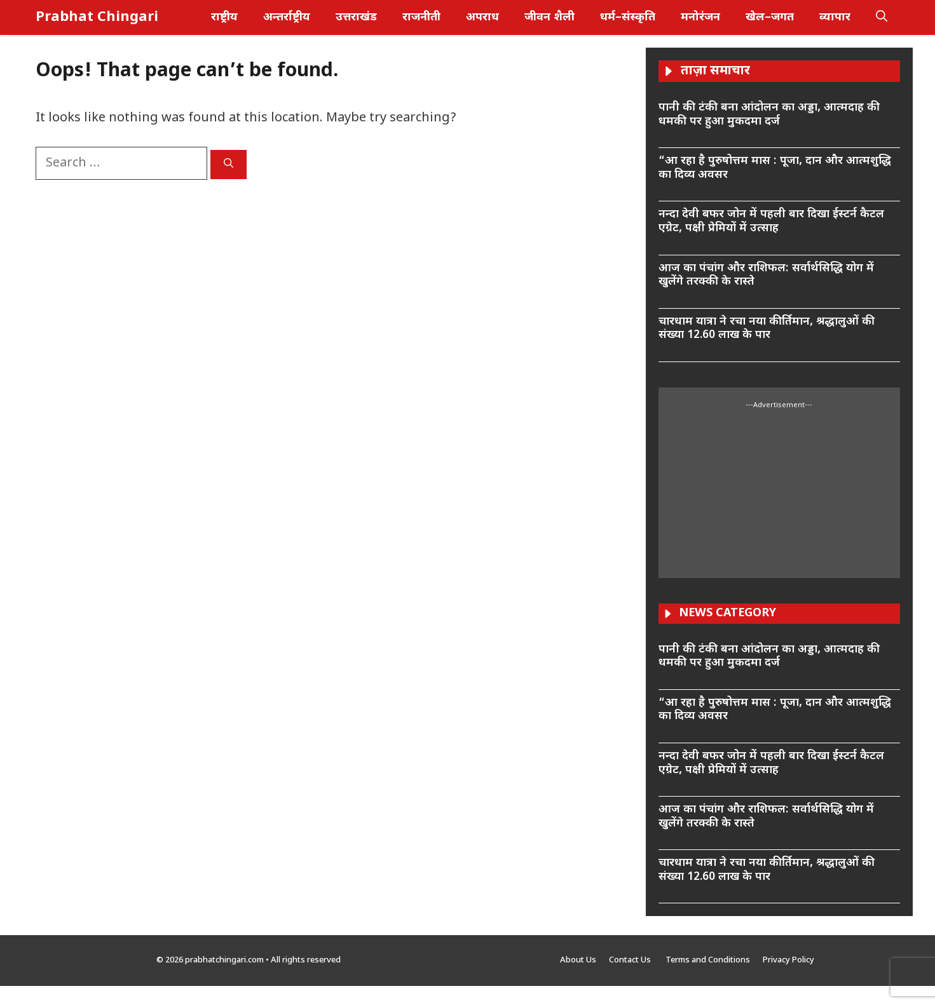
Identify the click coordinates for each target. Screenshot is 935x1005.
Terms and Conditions (707, 960)
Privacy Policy (788, 960)
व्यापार (834, 17)
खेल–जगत (770, 17)
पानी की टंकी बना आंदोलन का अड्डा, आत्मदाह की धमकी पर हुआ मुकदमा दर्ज (769, 114)
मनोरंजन (700, 17)
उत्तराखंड (356, 17)
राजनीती (421, 17)
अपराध (482, 17)
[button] (881, 17)
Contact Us (631, 960)
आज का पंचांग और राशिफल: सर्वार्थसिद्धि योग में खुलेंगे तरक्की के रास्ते (766, 275)
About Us (578, 960)
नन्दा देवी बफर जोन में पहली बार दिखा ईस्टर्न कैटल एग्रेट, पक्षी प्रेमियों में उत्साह (771, 221)
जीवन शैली (549, 17)
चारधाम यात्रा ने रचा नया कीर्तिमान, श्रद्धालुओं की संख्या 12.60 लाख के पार (767, 328)
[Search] (228, 164)
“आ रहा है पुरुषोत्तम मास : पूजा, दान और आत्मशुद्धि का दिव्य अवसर (775, 168)
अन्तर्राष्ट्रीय (286, 17)
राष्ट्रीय (224, 17)
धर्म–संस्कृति (627, 17)
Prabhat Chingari (97, 17)
